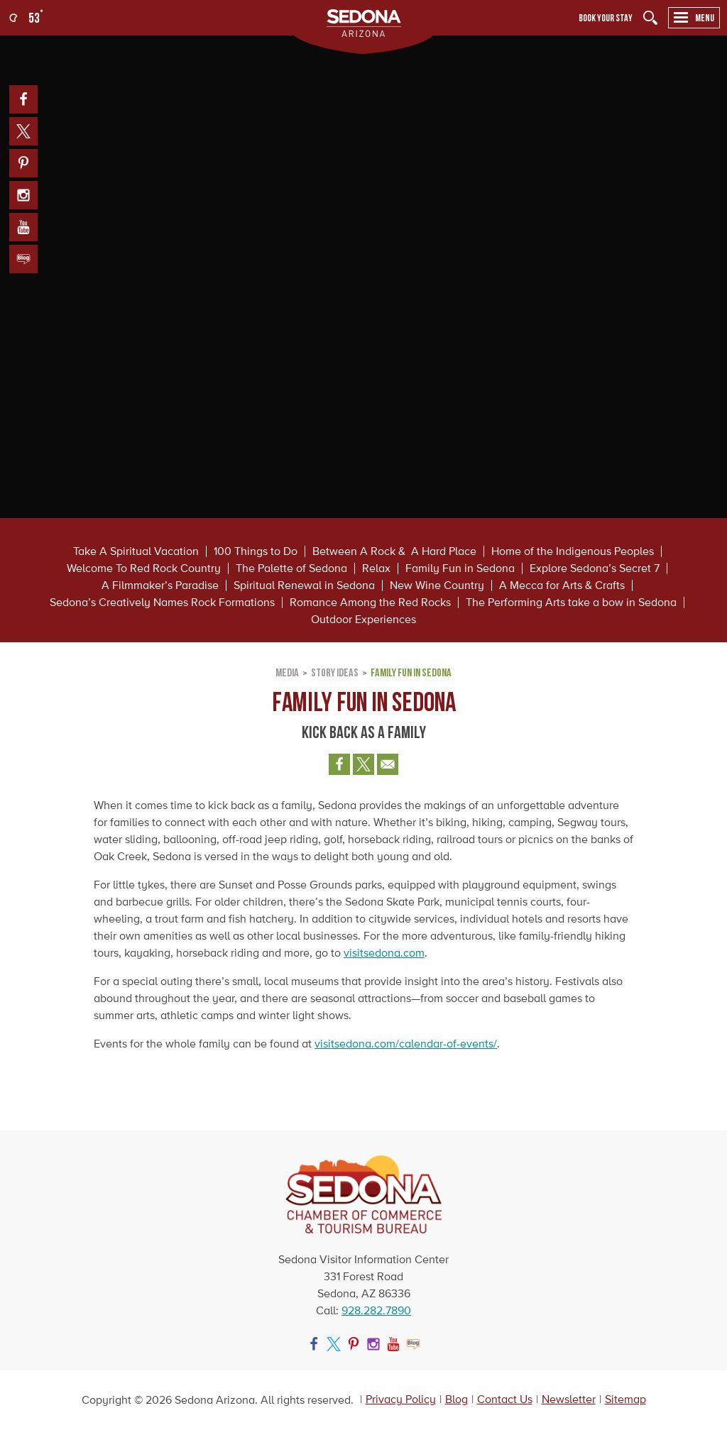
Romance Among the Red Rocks (370, 602)
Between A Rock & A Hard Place (394, 551)
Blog (456, 1399)
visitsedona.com (384, 952)
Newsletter (569, 1399)
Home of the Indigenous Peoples (572, 551)
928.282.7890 (376, 1310)
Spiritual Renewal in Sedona (304, 585)
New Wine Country (437, 585)
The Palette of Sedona (291, 568)
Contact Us (504, 1399)
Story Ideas (335, 672)
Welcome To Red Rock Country (144, 568)
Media (287, 672)
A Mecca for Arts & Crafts (562, 585)
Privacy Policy (401, 1399)
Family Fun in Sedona (460, 568)
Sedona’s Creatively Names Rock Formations (162, 602)
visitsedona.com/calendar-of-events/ (406, 1043)
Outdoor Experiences (363, 619)
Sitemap (625, 1399)
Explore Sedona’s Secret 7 (595, 568)
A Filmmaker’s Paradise (160, 585)
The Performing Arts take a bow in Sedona (571, 602)
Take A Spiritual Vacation (136, 551)
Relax (376, 568)
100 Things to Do (255, 551)
